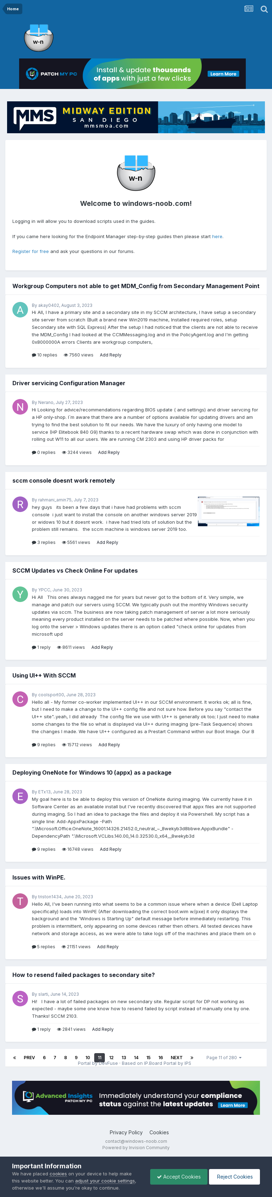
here (217, 236)
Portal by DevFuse (98, 1068)
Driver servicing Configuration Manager (68, 383)
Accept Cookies (177, 1177)
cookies (58, 1173)
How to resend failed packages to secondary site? (83, 974)
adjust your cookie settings (105, 1181)
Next (177, 1057)
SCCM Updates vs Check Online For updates (75, 570)
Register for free (30, 251)
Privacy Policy (126, 1143)
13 (123, 1057)
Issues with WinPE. (39, 877)
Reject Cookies (234, 1177)
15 (148, 1057)
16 (160, 1057)
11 (99, 1057)
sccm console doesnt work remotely (63, 480)
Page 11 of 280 (224, 1057)
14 (136, 1057)
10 (87, 1057)
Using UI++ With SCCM (44, 675)
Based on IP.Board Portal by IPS (156, 1068)
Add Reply (110, 355)
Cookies (159, 1143)
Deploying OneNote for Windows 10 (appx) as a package (91, 772)
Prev (29, 1057)
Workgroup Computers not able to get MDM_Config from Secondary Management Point (136, 286)
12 (111, 1057)
